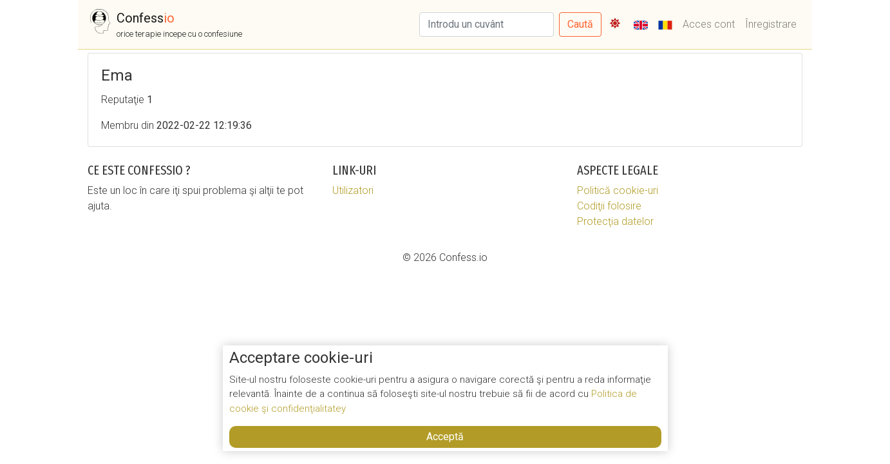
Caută (580, 24)
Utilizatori (353, 190)
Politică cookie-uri (617, 190)
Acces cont (709, 24)
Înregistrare (771, 24)
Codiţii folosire (609, 206)
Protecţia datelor (615, 221)
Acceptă (445, 436)
